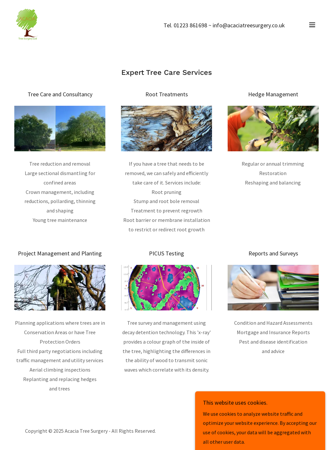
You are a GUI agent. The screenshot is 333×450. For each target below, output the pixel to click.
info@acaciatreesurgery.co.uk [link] (249, 25)
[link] (27, 24)
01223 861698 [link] (190, 25)
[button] (312, 24)
